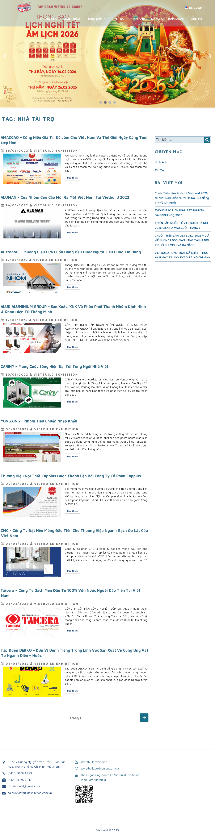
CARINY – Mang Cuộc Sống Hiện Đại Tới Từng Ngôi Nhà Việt (54, 366)
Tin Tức (118, 18)
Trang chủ (48, 18)
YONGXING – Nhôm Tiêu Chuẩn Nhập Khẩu (39, 421)
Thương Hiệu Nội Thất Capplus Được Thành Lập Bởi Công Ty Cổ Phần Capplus (71, 476)
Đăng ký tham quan (168, 18)
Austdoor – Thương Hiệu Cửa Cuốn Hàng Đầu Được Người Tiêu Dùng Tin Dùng (71, 252)
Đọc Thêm (73, 178)
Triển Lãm (96, 18)
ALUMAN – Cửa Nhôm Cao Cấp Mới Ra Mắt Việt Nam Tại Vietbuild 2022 (65, 197)
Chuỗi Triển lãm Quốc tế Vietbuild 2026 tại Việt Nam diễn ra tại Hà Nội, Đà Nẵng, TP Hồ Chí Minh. (182, 197)
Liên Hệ (196, 18)
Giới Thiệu (72, 18)
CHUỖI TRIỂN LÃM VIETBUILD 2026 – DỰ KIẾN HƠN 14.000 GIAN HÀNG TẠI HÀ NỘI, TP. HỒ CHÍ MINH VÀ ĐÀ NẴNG (182, 240)
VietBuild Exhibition (56, 150)
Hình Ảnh (137, 18)
